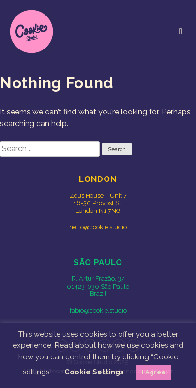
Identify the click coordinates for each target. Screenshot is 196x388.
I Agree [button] (154, 372)
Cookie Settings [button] (94, 372)
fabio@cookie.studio (98, 310)
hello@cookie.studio (98, 227)
